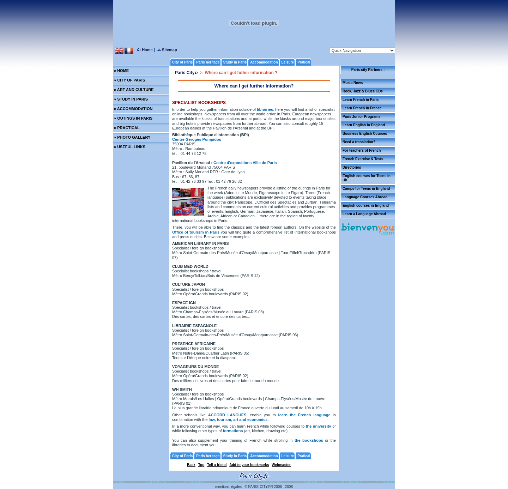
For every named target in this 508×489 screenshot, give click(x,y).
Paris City (184, 72)
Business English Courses (365, 133)
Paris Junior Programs (361, 117)
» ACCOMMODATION (133, 109)
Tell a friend (216, 465)
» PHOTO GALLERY (132, 137)
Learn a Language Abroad (364, 214)
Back (191, 465)
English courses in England (366, 205)
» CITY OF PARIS (129, 80)
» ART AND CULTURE (134, 89)
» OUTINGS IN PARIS (133, 118)
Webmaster (281, 465)
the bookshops (309, 440)
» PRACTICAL (127, 128)
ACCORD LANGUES (227, 415)
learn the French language (304, 415)
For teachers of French (362, 150)
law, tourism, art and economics (237, 419)
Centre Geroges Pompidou (196, 139)
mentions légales (228, 487)
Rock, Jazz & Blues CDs (363, 91)
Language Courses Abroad (365, 197)
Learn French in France (362, 108)
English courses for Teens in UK (367, 178)
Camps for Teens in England (366, 189)
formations (233, 431)
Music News (353, 83)
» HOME (121, 70)
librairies (265, 109)
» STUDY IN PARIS (131, 99)
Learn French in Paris (361, 100)
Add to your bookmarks (249, 465)
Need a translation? (359, 142)
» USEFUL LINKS (129, 147)
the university (319, 426)
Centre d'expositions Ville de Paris (245, 163)
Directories (352, 167)
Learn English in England (364, 125)
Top (201, 465)
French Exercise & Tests (363, 159)
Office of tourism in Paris (196, 232)
